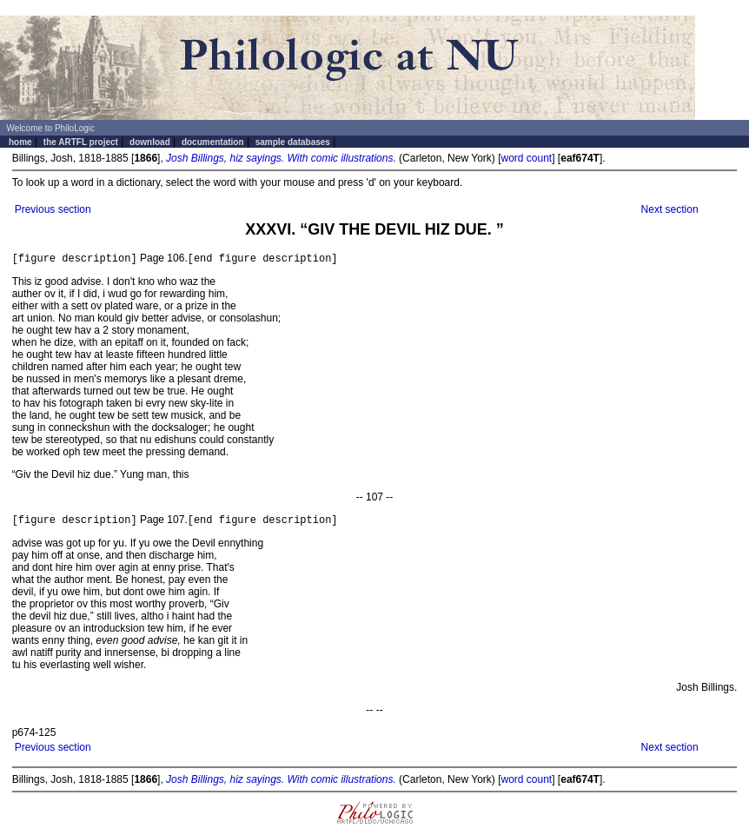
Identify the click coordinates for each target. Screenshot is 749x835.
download (149, 142)
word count (526, 158)
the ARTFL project (80, 142)
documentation (213, 142)
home (20, 142)
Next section (670, 209)
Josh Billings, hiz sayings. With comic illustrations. (281, 158)
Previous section (53, 209)
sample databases (292, 142)
